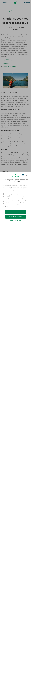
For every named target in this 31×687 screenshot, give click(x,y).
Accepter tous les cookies (15, 212)
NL (26, 175)
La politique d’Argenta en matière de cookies (15, 181)
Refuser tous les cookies (15, 216)
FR (23, 175)
